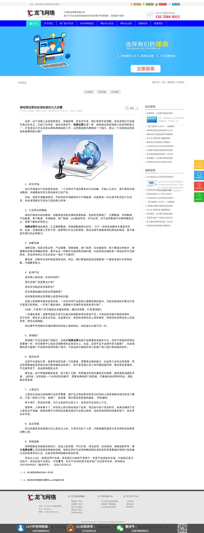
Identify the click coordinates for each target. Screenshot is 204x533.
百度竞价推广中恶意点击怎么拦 (160, 218)
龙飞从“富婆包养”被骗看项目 (159, 138)
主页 (163, 82)
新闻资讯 (142, 23)
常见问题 (102, 92)
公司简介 (130, 501)
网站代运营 (126, 23)
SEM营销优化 (87, 23)
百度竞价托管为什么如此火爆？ (160, 162)
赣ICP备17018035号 (88, 522)
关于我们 (48, 23)
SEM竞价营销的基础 (109, 501)
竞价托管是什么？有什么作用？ (160, 194)
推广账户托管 (66, 23)
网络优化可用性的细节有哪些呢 (160, 134)
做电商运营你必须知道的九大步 (160, 130)
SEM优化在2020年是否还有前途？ (161, 146)
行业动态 (180, 82)
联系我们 (158, 23)
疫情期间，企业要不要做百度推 (160, 113)
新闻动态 (130, 504)
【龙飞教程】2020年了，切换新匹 (161, 126)
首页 (33, 22)
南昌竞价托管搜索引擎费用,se (159, 142)
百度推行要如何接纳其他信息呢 (160, 150)
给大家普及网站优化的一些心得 (40, 472)
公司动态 (115, 92)
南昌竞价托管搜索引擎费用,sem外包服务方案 (45, 480)
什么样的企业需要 (108, 507)
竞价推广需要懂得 (108, 504)
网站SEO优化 (107, 23)
